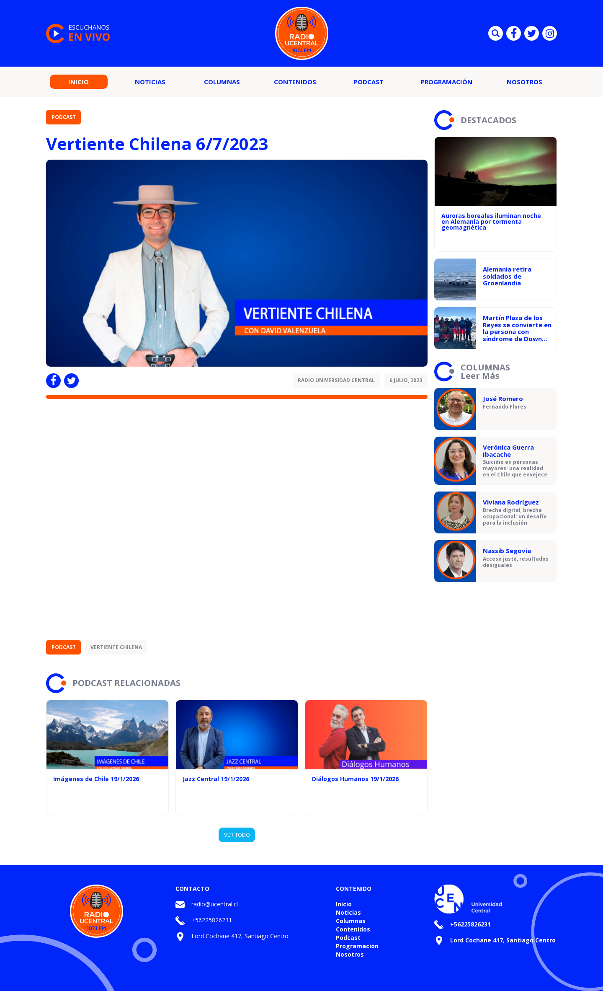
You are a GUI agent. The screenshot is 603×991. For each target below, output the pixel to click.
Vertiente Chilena (116, 647)
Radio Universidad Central (336, 380)
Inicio (78, 82)
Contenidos (295, 82)
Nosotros (524, 82)
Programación (446, 82)
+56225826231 (211, 920)
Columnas (222, 82)
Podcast (369, 82)
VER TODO (237, 834)
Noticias (150, 82)
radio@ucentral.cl (214, 904)
